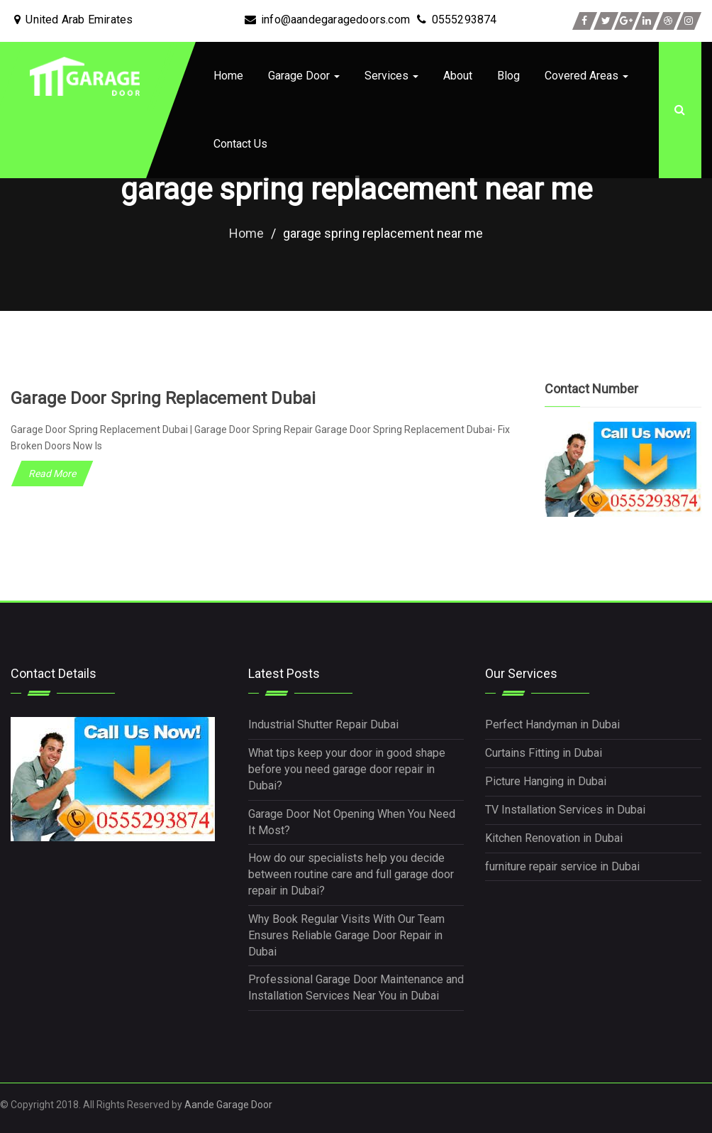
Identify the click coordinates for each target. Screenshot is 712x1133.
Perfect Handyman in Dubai (552, 724)
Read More (52, 473)
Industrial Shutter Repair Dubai (323, 724)
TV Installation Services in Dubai (565, 809)
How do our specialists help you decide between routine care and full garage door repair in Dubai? (351, 874)
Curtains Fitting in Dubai (543, 753)
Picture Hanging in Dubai (545, 781)
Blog (508, 75)
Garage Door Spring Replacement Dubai (163, 398)
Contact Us (240, 143)
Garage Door (304, 75)
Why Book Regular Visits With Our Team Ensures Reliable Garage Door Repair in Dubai (346, 935)
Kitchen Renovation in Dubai (554, 838)
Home (228, 75)
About (457, 75)
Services (391, 75)
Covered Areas (586, 75)
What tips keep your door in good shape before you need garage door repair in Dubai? (346, 769)
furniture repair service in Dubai (562, 865)
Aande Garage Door (228, 1104)
